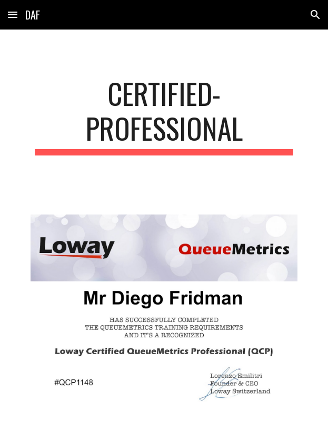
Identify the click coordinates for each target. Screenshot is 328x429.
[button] (12, 14)
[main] (164, 116)
